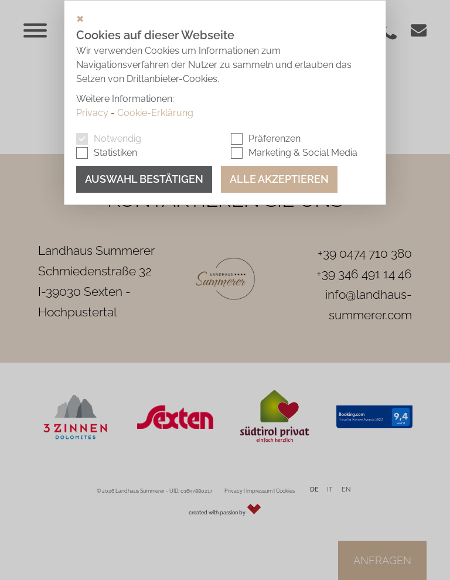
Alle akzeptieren (279, 179)
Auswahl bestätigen (144, 179)
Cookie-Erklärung (155, 112)
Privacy (92, 112)
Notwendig (117, 138)
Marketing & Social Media (302, 152)
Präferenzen (274, 138)
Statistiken (115, 152)
